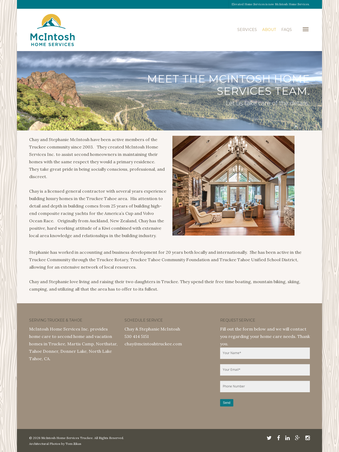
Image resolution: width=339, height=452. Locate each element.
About (269, 29)
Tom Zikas (73, 444)
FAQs (286, 29)
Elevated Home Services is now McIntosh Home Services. (270, 4)
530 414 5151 (136, 336)
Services (247, 29)
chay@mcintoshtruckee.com (153, 343)
